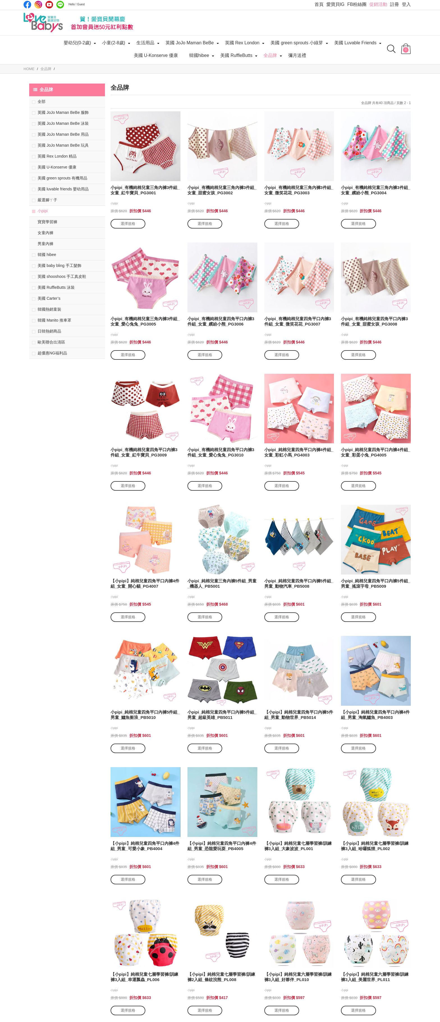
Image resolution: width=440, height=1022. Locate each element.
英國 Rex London (242, 42)
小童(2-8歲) (113, 42)
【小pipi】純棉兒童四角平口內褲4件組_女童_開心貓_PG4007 (145, 583)
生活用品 (145, 42)
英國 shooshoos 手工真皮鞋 (62, 276)
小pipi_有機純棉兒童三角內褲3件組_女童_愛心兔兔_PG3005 (145, 321)
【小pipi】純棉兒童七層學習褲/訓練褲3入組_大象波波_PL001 (298, 846)
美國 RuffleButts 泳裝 (56, 287)
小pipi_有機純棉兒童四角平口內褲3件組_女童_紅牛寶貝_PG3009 (144, 452)
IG (38, 4)
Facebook (27, 4)
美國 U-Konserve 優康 (156, 55)
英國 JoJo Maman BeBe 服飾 (63, 112)
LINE (60, 4)
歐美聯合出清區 (51, 342)
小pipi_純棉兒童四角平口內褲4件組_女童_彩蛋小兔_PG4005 (375, 452)
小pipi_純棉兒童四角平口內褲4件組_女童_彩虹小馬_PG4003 (299, 452)
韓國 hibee (47, 254)
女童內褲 (45, 232)
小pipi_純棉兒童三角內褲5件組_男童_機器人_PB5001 (222, 583)
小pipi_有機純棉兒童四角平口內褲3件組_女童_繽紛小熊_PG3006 (220, 321)
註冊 (394, 4)
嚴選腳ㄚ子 (47, 200)
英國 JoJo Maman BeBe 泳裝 (63, 123)
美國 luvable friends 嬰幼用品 (63, 189)
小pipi (43, 211)
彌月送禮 (297, 55)
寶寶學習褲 (47, 222)
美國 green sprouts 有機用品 (62, 178)
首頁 (319, 4)
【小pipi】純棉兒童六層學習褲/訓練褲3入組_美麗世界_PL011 (375, 977)
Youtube (49, 4)
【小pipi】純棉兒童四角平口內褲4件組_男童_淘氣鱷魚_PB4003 (375, 715)
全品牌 (270, 55)
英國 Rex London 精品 (57, 156)
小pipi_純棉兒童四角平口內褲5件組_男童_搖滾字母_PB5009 (375, 583)
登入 (406, 4)
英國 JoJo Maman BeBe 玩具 (63, 145)
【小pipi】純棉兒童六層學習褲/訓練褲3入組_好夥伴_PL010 (298, 977)
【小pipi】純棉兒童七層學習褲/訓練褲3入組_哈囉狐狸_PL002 (375, 846)
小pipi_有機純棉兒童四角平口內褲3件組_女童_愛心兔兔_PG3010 (220, 452)
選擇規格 (128, 224)
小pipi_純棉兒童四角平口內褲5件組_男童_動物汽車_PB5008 (299, 583)
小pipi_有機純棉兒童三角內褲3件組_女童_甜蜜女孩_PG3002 (222, 190)
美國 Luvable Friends (355, 42)
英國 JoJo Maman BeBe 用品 (63, 134)
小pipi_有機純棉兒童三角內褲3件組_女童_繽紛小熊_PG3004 (375, 190)
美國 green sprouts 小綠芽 (297, 42)
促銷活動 (378, 4)
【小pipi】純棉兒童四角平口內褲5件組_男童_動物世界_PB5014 (298, 715)
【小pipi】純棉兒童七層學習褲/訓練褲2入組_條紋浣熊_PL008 (221, 977)
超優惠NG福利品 (52, 353)
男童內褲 (45, 243)
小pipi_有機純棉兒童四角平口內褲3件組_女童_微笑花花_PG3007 (297, 321)
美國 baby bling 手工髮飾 (59, 265)
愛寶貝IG (335, 4)
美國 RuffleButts (236, 55)
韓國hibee (199, 55)
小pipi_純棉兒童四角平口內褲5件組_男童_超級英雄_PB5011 (222, 715)
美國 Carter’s (49, 298)
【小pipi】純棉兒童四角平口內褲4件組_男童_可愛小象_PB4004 (145, 846)
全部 (41, 101)
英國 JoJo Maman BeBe (190, 42)
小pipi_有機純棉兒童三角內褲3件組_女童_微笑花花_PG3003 (299, 190)
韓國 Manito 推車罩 (54, 320)
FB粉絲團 (356, 4)
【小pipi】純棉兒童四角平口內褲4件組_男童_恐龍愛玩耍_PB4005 (221, 846)
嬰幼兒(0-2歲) (77, 42)
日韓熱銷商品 (49, 331)
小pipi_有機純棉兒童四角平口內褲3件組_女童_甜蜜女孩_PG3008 (374, 321)
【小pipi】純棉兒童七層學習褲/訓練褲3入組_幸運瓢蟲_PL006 (144, 977)
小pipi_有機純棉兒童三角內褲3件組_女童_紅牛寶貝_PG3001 (145, 190)
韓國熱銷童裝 (49, 309)
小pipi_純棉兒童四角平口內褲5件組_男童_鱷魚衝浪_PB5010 (145, 715)
